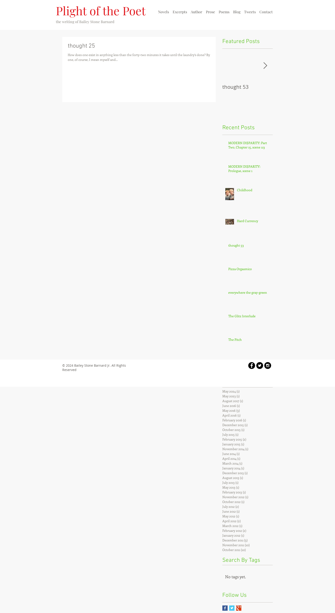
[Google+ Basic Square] (238, 608)
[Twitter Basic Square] (231, 608)
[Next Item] (265, 65)
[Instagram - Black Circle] (267, 365)
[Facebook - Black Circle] (251, 365)
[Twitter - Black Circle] (259, 365)
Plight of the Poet (101, 10)
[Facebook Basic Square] (225, 608)
